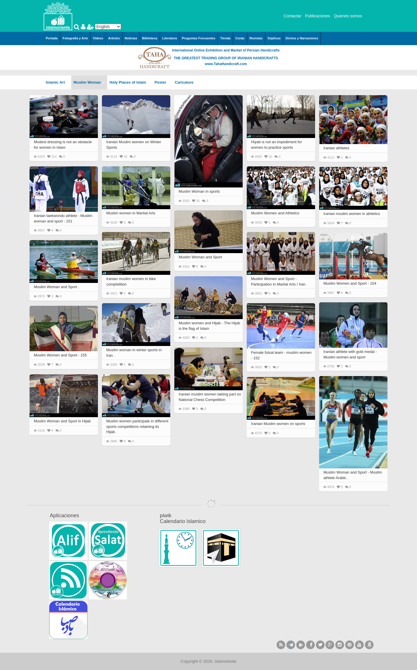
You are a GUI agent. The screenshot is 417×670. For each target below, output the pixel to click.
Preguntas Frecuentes (198, 38)
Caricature (184, 82)
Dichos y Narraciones (302, 38)
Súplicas (274, 38)
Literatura (169, 38)
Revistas (256, 38)
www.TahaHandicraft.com (226, 64)
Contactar (292, 16)
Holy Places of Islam (129, 82)
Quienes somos (348, 16)
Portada (52, 38)
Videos (98, 38)
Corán (240, 38)
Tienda (225, 38)
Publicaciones (317, 16)
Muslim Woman (89, 82)
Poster (162, 82)
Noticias (131, 38)
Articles (114, 38)
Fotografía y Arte (75, 38)
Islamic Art (57, 82)
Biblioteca (150, 38)
